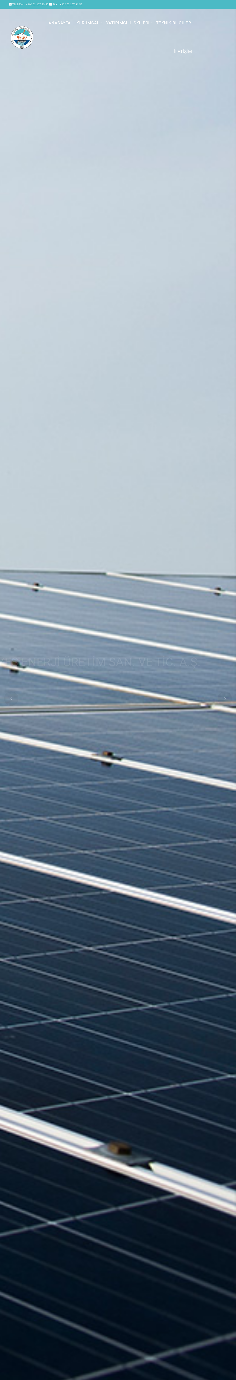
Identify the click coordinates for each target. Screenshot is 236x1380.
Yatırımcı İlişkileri (128, 23)
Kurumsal (88, 23)
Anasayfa (59, 23)
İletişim (183, 51)
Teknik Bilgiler (173, 23)
